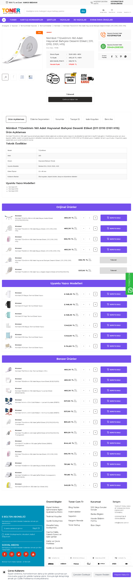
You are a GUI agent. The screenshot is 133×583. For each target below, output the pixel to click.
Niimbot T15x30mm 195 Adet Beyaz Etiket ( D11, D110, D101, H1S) (37, 251)
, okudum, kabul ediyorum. (18, 535)
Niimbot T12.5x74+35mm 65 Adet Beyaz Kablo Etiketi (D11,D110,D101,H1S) (34, 219)
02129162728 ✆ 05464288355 (120, 518)
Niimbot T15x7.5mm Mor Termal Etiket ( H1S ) (31, 371)
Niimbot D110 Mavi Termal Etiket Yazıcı (29, 337)
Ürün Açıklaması (16, 119)
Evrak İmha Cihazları (101, 20)
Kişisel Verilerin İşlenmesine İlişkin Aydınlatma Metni (54, 509)
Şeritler (51, 20)
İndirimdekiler (74, 512)
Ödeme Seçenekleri (39, 119)
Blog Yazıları (73, 507)
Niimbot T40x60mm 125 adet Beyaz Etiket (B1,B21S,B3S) (35, 466)
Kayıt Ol (36, 528)
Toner (13, 20)
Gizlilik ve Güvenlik (54, 548)
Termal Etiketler (46, 26)
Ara (83, 11)
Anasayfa (5, 26)
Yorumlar (59, 119)
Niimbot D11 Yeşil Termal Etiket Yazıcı (28, 316)
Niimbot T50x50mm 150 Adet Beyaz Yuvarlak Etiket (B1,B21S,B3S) (33, 392)
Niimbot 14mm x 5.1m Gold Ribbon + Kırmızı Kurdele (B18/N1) (37, 413)
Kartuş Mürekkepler (31, 20)
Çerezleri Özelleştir (81, 574)
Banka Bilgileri (97, 514)
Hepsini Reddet (102, 574)
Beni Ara (109, 119)
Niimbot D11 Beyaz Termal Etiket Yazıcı (29, 296)
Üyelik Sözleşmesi (54, 521)
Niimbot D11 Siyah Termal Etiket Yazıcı (29, 306)
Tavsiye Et (75, 119)
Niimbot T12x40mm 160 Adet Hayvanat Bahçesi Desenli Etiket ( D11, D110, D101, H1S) (43, 261)
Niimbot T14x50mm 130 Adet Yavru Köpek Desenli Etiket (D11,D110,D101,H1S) (42, 272)
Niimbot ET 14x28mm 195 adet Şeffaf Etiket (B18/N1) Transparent (33, 445)
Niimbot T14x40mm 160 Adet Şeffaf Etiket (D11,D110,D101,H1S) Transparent (37, 423)
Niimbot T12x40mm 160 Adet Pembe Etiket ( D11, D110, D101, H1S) (36, 240)
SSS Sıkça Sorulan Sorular (99, 508)
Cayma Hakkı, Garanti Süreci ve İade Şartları (53, 534)
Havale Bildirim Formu (97, 519)
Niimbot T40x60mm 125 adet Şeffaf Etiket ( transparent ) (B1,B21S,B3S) (35, 476)
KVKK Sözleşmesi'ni (13, 534)
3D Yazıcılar (80, 20)
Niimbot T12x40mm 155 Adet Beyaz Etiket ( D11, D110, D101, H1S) (36, 230)
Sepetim (72, 516)
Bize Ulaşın (96, 525)
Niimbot (57, 26)
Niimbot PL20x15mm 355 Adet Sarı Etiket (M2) (31, 487)
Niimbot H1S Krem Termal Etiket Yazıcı (29, 348)
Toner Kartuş (74, 525)
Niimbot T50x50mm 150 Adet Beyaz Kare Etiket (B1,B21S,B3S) (37, 381)
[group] (22, 50)
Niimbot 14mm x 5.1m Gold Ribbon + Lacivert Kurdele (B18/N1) (37, 403)
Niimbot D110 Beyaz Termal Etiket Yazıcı (29, 327)
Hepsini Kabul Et (121, 574)
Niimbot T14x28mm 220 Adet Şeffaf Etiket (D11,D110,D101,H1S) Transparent (37, 434)
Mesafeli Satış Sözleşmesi (52, 526)
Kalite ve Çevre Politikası (53, 542)
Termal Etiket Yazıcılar (29, 26)
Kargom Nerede (75, 521)
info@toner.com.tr (122, 523)
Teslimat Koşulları (54, 516)
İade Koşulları (92, 119)
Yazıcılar (65, 20)
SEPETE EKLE (114, 218)
